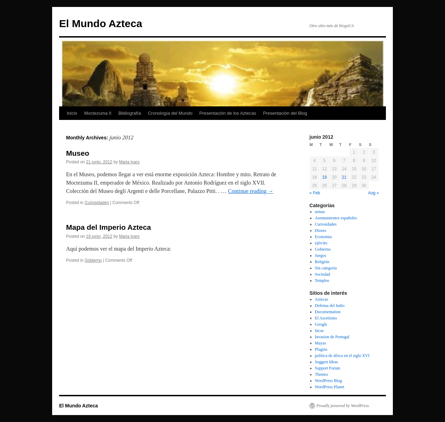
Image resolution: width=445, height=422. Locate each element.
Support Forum (327, 368)
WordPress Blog (328, 380)
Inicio (72, 113)
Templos (322, 280)
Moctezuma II (97, 113)
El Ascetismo (326, 318)
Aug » (373, 192)
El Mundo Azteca (100, 23)
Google (321, 324)
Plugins (321, 349)
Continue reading (251, 191)
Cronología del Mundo (170, 113)
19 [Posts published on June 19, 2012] (324, 177)
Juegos (320, 255)
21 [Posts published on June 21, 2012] (344, 177)
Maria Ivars (129, 162)
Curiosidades (96, 202)
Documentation (328, 311)
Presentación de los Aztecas (227, 113)
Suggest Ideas (326, 361)
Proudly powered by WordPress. (343, 405)
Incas (319, 330)
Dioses (320, 230)
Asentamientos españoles (336, 218)
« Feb (314, 192)
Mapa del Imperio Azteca (108, 227)
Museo (77, 153)
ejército (321, 243)
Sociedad (322, 274)
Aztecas (321, 299)
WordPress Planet (330, 386)
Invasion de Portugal (332, 336)
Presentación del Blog (285, 113)
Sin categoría (326, 268)
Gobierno (93, 260)
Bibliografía (129, 113)
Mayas (320, 343)
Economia (323, 236)
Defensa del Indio (330, 305)
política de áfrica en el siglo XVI (342, 355)
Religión (322, 261)
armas (320, 211)
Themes (321, 374)
